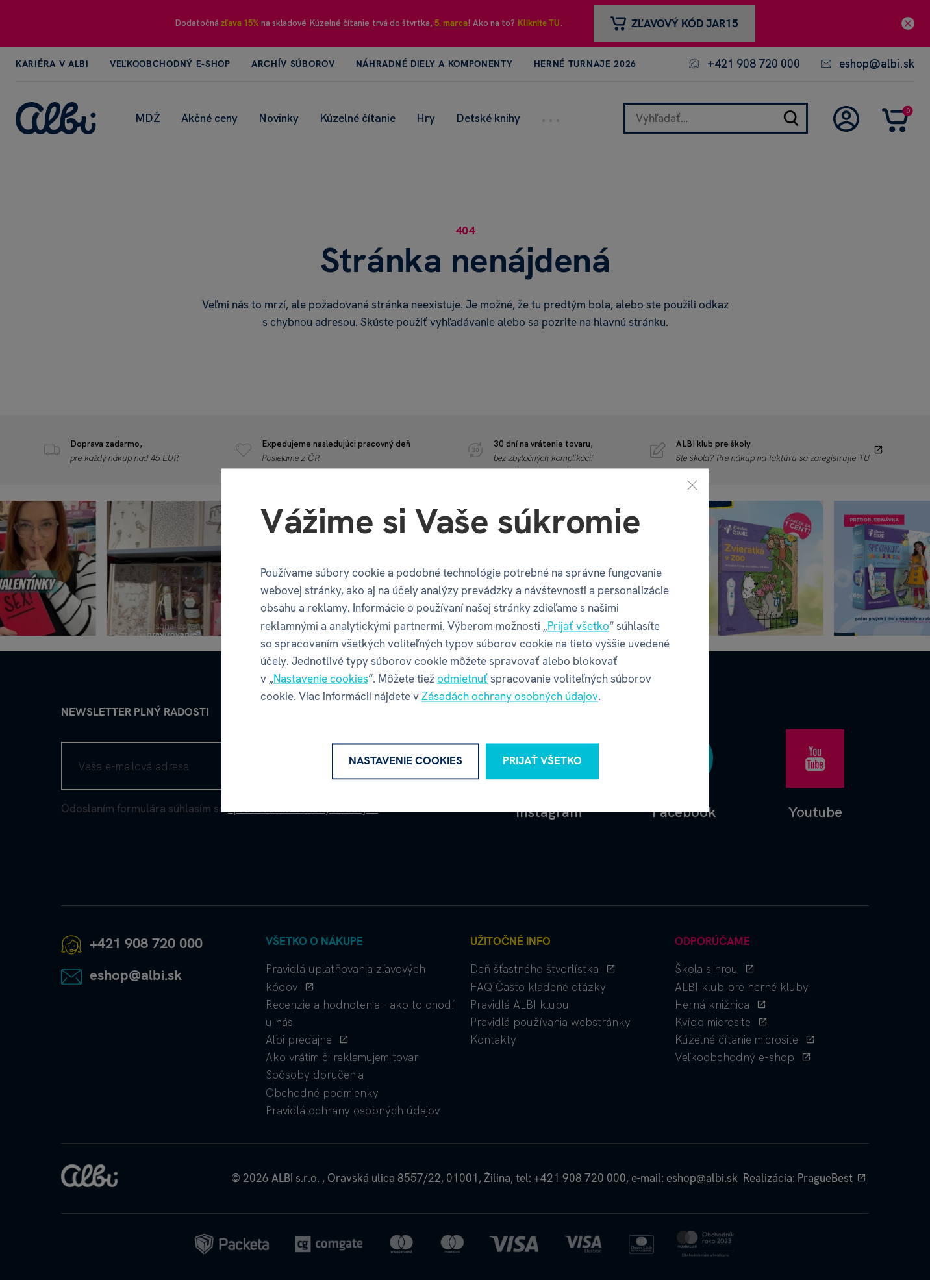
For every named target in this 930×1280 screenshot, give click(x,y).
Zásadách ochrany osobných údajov (509, 697)
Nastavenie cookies (320, 679)
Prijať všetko (578, 626)
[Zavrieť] (692, 484)
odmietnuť (462, 679)
